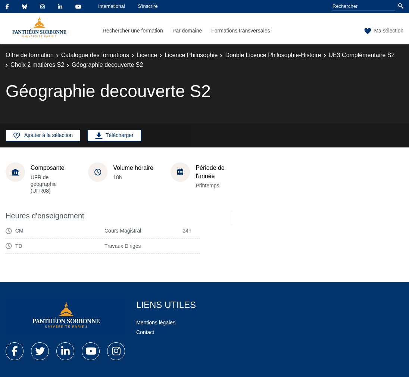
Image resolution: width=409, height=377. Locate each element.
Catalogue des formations (95, 55)
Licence (147, 55)
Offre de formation (30, 55)
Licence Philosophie (191, 55)
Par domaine (187, 31)
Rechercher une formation (133, 31)
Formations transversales (240, 31)
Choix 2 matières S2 (37, 65)
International (111, 6)
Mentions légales (155, 322)
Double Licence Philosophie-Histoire (273, 55)
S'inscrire (148, 6)
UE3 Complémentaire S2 (362, 55)
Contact (145, 332)
